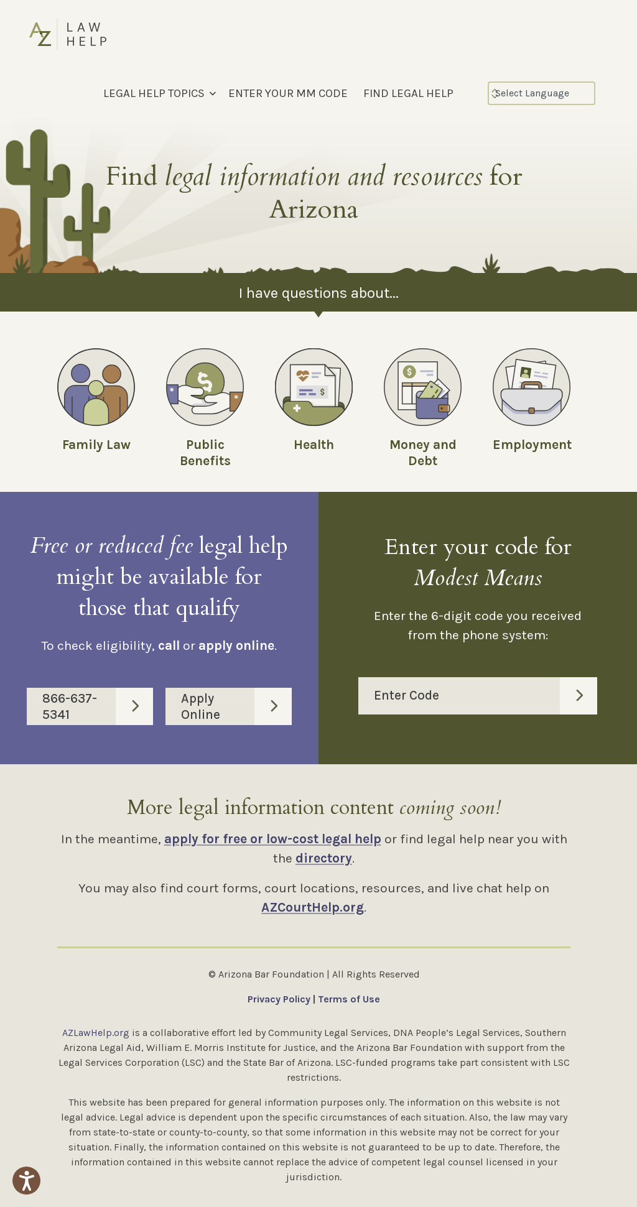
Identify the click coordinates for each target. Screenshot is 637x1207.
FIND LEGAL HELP (408, 93)
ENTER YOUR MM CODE (288, 93)
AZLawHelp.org (95, 1032)
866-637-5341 (97, 706)
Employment (532, 444)
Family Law (96, 444)
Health (314, 444)
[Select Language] (541, 93)
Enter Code (485, 695)
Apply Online (236, 706)
